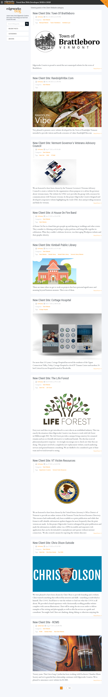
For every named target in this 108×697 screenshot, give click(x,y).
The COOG (60, 552)
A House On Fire (39, 226)
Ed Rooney (40, 17)
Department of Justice (45, 470)
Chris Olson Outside (51, 552)
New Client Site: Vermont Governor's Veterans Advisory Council (64, 144)
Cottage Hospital (43, 309)
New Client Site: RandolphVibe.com (53, 78)
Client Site (41, 155)
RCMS (40, 631)
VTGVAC (53, 155)
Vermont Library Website (77, 254)
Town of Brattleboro (55, 22)
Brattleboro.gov (66, 22)
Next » (70, 688)
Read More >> (98, 68)
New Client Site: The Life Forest (51, 378)
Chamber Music (48, 631)
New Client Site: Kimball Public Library (54, 245)
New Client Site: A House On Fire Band (54, 212)
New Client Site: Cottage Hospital (52, 300)
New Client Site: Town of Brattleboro (54, 13)
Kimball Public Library (63, 254)
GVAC (47, 155)
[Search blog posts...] (15, 24)
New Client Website (59, 631)
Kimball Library (52, 254)
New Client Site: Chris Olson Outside (53, 543)
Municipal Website (43, 22)
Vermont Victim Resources (59, 470)
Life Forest (49, 387)
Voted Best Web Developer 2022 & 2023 (33, 2)
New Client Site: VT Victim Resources (54, 460)
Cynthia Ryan (41, 626)
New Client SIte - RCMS (46, 622)
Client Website (46, 20)
